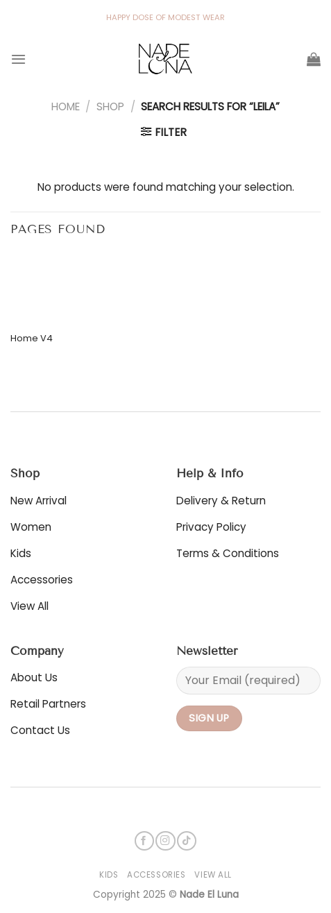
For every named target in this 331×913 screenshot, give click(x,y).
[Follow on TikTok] (186, 841)
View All (213, 874)
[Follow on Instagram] (165, 841)
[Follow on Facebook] (144, 841)
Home (65, 106)
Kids (108, 874)
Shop (110, 106)
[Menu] (18, 59)
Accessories (156, 874)
